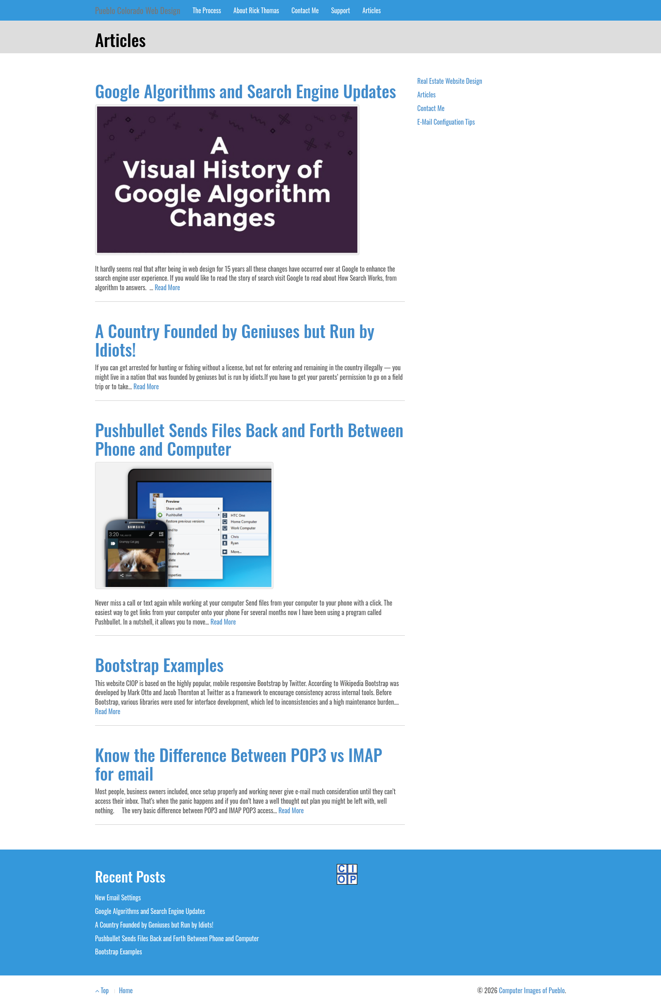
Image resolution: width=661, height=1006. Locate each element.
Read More (167, 287)
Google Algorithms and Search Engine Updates (245, 90)
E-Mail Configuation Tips (446, 122)
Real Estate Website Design (449, 81)
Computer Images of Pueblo (532, 990)
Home (126, 990)
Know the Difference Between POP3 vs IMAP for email (238, 764)
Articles (371, 10)
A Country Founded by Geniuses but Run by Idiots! (234, 340)
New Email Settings (118, 897)
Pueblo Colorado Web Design (137, 10)
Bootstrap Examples (159, 664)
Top (102, 990)
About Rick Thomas (256, 10)
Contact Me (305, 10)
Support (340, 10)
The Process (207, 10)
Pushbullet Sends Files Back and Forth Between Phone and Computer (249, 439)
